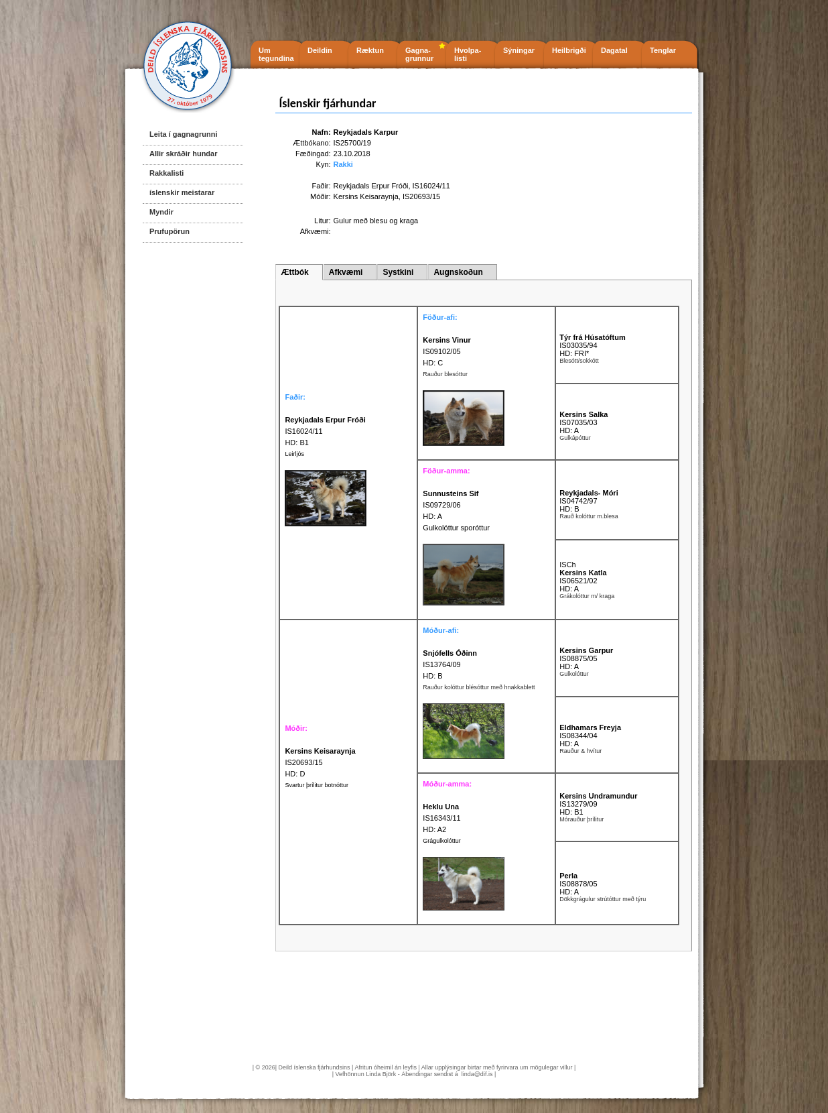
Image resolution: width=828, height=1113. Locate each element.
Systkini (398, 272)
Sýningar (519, 50)
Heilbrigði (569, 50)
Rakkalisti (166, 173)
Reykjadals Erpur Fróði (371, 186)
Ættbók (294, 272)
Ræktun (370, 50)
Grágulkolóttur (442, 840)
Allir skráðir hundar (183, 154)
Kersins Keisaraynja (366, 196)
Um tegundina (276, 54)
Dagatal (614, 50)
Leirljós (294, 454)
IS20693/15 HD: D (320, 762)
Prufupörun (169, 231)
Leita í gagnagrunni (183, 134)
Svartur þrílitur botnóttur (316, 785)
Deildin (319, 50)
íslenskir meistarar (181, 192)
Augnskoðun (457, 272)
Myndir (161, 212)
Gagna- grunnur (419, 54)
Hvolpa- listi (467, 54)
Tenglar (663, 50)
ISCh (567, 565)
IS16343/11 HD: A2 (441, 818)
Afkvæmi (346, 272)
